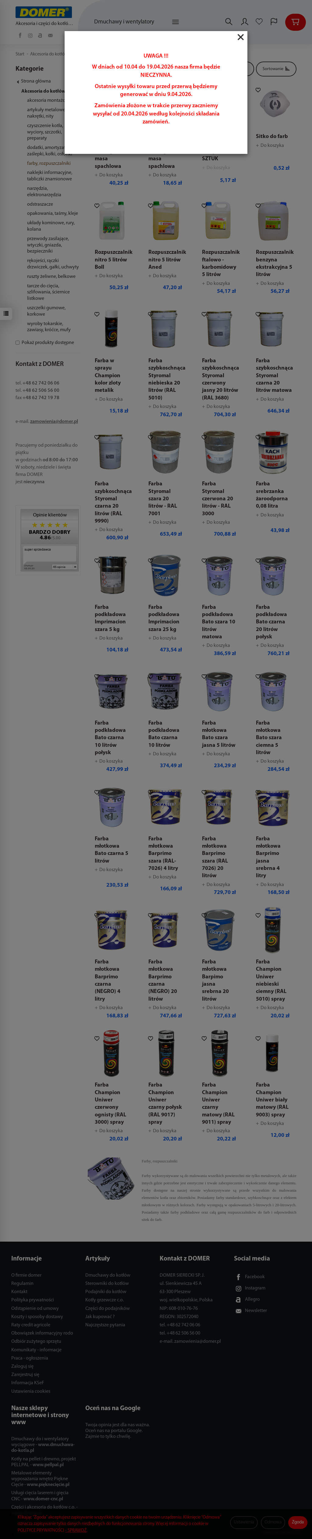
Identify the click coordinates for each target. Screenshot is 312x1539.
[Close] (240, 37)
